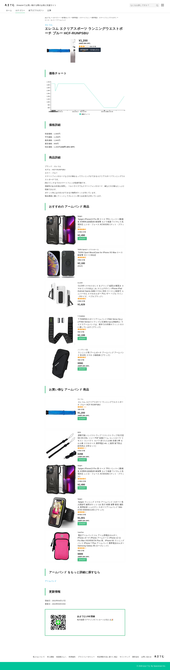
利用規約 (72, 657)
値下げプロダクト (36, 10)
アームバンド (50, 581)
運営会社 (135, 657)
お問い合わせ (146, 657)
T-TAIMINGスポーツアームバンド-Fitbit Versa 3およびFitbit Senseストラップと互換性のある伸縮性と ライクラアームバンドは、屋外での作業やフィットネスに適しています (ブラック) (101, 323)
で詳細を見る (90, 49)
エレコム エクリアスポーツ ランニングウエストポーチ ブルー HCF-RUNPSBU (100, 403)
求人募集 (50, 657)
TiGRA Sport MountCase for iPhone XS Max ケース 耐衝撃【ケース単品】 (100, 253)
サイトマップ (125, 657)
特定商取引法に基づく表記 (107, 657)
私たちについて (39, 657)
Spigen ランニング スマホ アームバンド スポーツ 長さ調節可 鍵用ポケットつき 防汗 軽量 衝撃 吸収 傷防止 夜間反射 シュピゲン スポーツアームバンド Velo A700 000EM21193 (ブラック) (100, 506)
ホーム (9, 10)
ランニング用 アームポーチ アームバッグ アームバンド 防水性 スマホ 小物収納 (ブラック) (101, 354)
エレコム (49, 25)
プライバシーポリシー (86, 657)
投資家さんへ (61, 657)
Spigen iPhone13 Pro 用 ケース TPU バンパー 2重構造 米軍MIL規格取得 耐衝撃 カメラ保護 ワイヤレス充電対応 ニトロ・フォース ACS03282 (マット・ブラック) (101, 223)
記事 (49, 10)
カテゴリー (20, 10)
